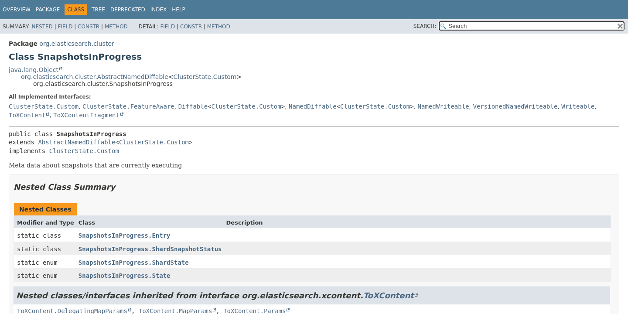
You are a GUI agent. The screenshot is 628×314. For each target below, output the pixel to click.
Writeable (577, 106)
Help (178, 10)
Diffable (193, 106)
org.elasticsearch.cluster (76, 43)
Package (48, 10)
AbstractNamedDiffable (76, 142)
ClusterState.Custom (205, 76)
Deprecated (127, 10)
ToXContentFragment (86, 115)
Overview (17, 10)
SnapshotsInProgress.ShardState (133, 262)
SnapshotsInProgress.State (124, 275)
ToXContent (27, 115)
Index (158, 10)
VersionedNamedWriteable (515, 106)
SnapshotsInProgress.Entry (124, 235)
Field (65, 27)
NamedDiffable (313, 106)
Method (116, 27)
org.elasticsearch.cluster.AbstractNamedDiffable (94, 76)
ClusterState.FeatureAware (128, 106)
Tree (98, 10)
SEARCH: (425, 26)
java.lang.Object (33, 69)
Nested (41, 27)
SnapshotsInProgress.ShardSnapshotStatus (150, 249)
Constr (88, 27)
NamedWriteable (443, 106)
